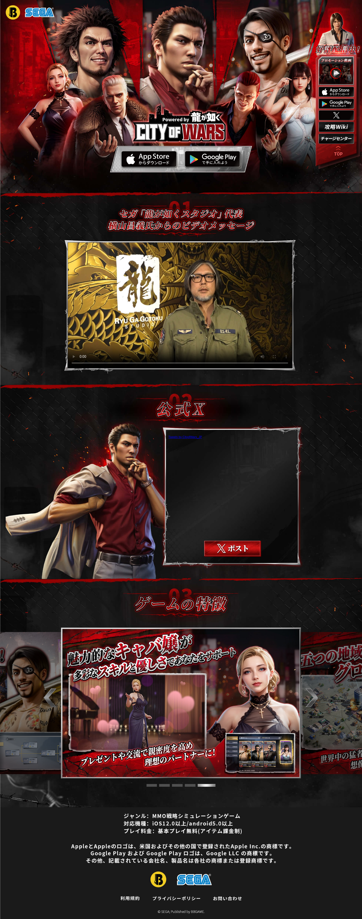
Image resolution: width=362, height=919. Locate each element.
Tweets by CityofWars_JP (185, 437)
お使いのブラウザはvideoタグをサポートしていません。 (180, 305)
